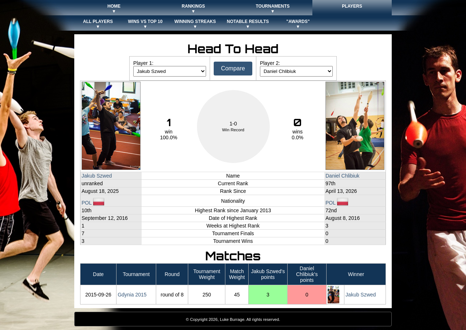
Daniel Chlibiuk (342, 176)
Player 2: (270, 63)
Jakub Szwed (97, 176)
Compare (233, 68)
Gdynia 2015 (132, 295)
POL (93, 203)
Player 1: (143, 63)
